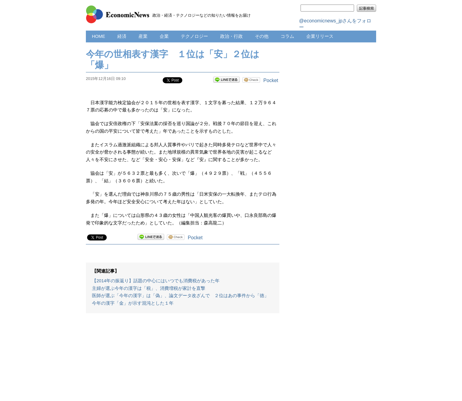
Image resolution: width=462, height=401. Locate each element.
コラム (287, 36)
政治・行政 (231, 36)
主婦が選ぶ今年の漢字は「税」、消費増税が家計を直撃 (148, 288)
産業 (143, 36)
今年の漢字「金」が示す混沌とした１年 (133, 303)
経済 (121, 36)
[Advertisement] (182, 360)
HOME (98, 36)
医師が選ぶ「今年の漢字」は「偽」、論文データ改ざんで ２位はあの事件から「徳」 (180, 295)
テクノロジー (194, 36)
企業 (164, 36)
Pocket (270, 80)
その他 (261, 36)
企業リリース (319, 36)
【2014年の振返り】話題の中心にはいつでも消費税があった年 (156, 280)
